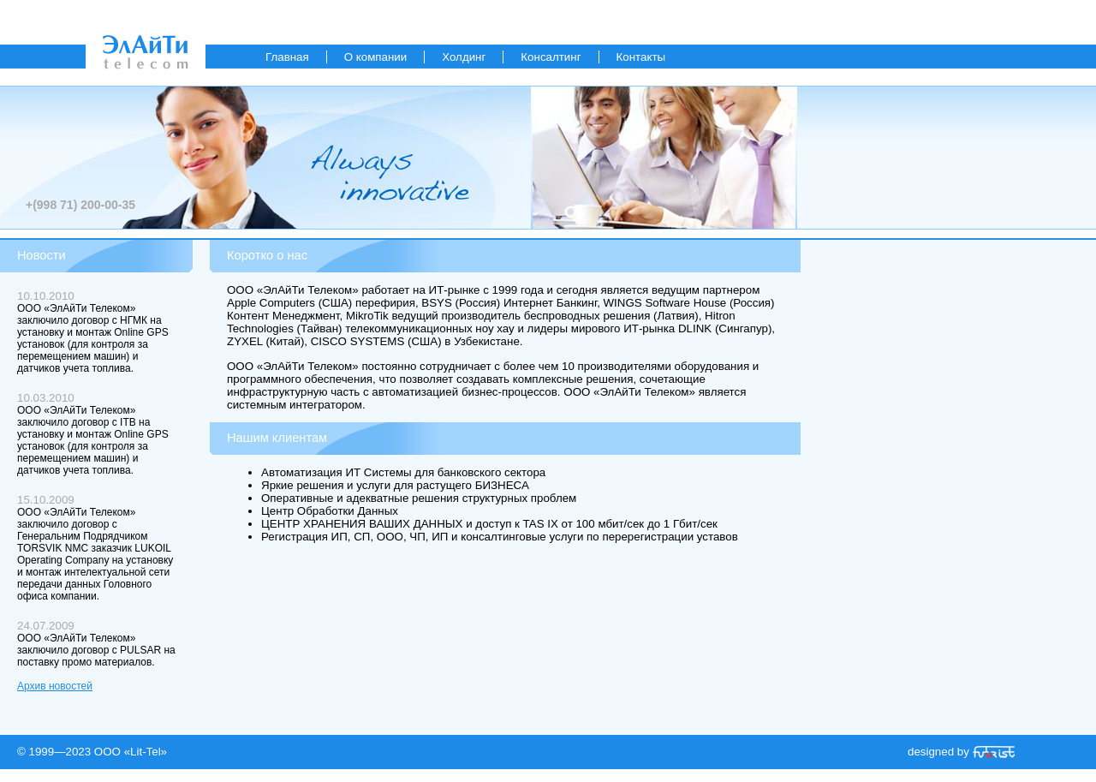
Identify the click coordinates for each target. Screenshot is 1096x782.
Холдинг (463, 57)
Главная (287, 57)
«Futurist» (994, 752)
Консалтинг (551, 57)
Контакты (641, 57)
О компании (376, 57)
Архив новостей (54, 686)
